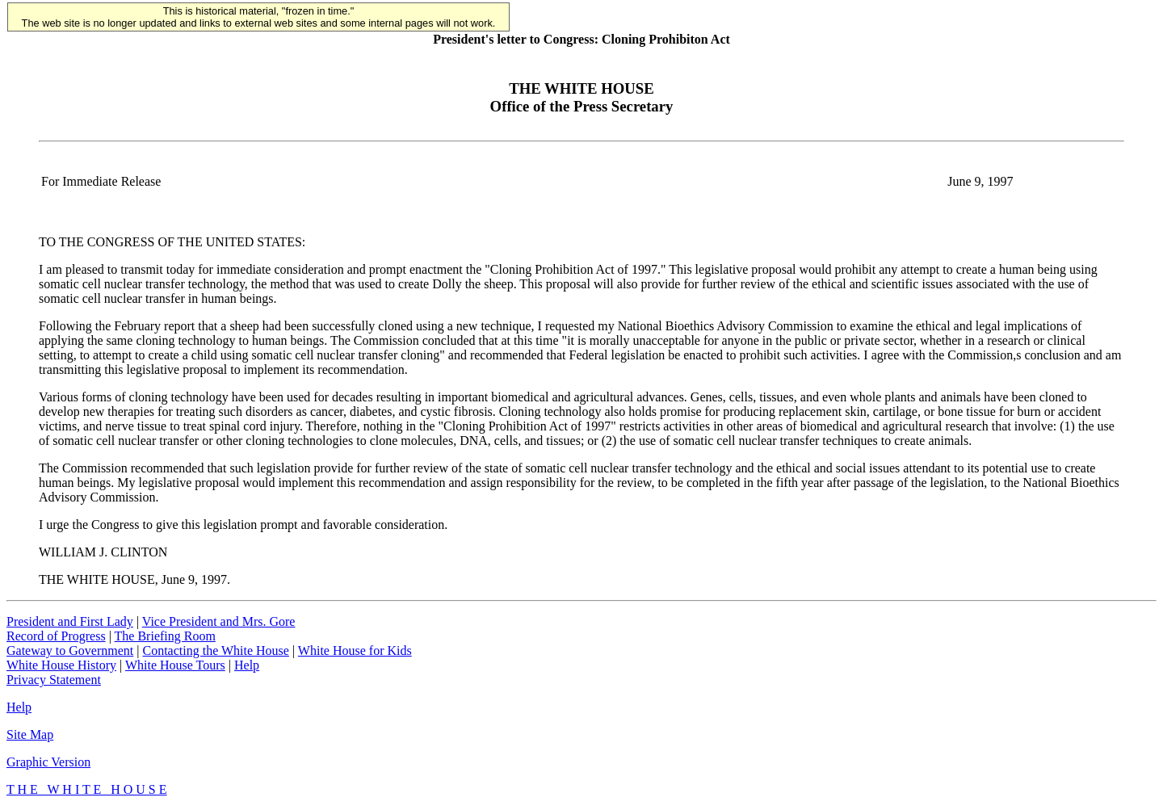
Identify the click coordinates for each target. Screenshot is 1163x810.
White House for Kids (355, 650)
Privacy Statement (53, 679)
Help (246, 665)
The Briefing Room (165, 636)
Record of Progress (56, 636)
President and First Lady (69, 621)
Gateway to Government (69, 650)
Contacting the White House (215, 650)
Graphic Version (48, 762)
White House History (61, 665)
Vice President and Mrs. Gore (219, 621)
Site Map (29, 734)
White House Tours (175, 665)
